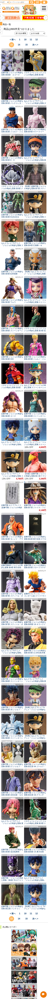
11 (31, 39)
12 (36, 39)
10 (25, 39)
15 (26, 45)
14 (19, 45)
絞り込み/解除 (21, 33)
